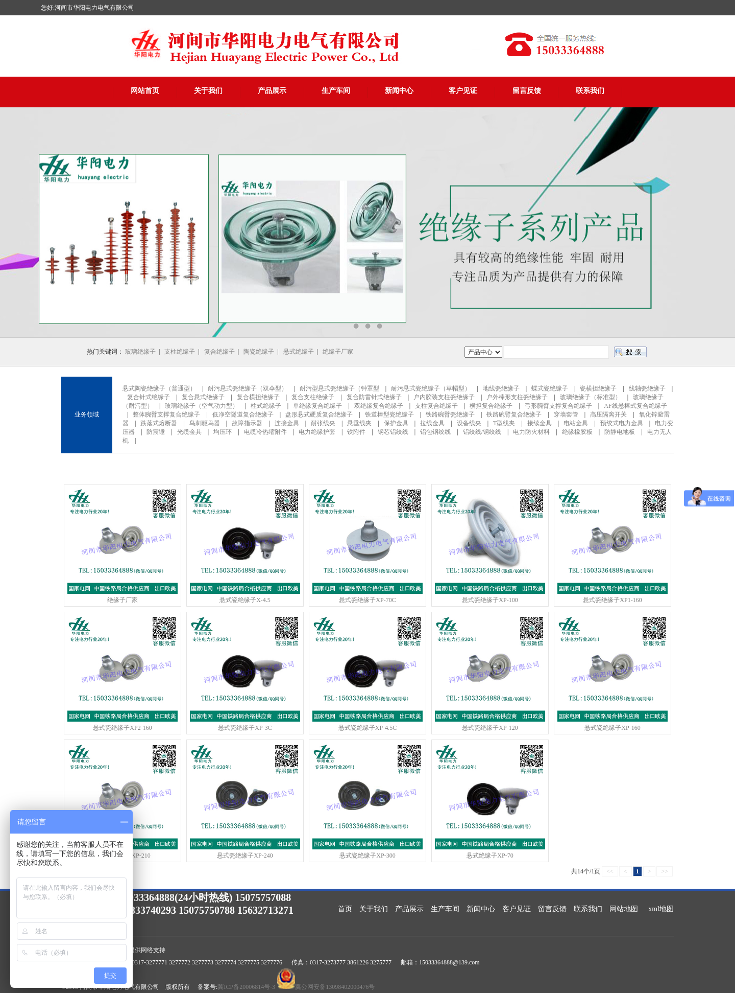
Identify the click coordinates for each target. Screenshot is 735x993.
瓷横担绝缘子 (598, 388)
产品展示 (272, 91)
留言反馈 (526, 91)
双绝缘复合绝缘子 (378, 405)
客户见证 (463, 91)
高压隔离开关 (608, 414)
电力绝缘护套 (317, 431)
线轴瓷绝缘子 (647, 388)
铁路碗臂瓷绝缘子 (450, 414)
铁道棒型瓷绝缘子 (389, 414)
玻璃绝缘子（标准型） (590, 397)
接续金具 (539, 423)
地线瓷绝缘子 (501, 388)
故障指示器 (247, 423)
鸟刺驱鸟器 (204, 423)
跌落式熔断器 (158, 423)
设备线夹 (469, 423)
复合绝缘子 (219, 351)
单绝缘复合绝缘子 (317, 405)
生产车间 (336, 91)
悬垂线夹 (359, 423)
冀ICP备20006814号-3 (246, 986)
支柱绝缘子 (179, 351)
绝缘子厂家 (338, 351)
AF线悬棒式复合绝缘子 (635, 405)
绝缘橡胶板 (577, 431)
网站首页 (145, 91)
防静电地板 (619, 431)
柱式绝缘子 (266, 405)
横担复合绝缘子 (491, 405)
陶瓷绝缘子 (258, 351)
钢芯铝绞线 (393, 431)
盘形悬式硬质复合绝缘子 (319, 414)
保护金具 (396, 423)
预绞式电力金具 (621, 423)
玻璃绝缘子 (140, 351)
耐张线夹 (323, 423)
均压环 (222, 431)
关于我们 (208, 91)
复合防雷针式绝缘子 (374, 397)
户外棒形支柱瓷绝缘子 (517, 397)
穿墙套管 (566, 414)
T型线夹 (504, 423)
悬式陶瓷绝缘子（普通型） (159, 388)
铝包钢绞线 (435, 431)
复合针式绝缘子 (148, 397)
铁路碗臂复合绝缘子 (514, 414)
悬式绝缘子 (298, 351)
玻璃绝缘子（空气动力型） (201, 405)
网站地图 (623, 909)
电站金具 (576, 423)
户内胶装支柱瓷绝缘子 (444, 397)
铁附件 (356, 431)
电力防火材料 (531, 431)
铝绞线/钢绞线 (482, 431)
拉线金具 (432, 423)
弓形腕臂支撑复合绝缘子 (558, 405)
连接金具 (287, 423)
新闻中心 (399, 91)
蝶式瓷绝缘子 (549, 388)
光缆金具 (189, 431)
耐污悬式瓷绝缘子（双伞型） (247, 388)
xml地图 (661, 909)
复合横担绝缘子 (258, 397)
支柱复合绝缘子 (436, 405)
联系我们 (590, 91)
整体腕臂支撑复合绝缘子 (166, 414)
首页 (345, 909)
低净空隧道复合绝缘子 (243, 414)
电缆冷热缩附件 (265, 431)
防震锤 (155, 431)
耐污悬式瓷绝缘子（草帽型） (431, 388)
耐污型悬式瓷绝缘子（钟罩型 (339, 388)
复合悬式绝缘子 (203, 397)
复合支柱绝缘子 (312, 397)
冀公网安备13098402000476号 (335, 986)
